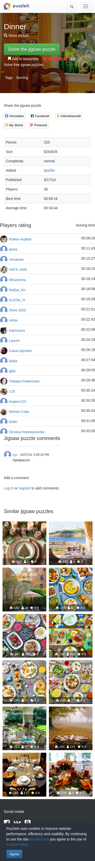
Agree (14, 854)
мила (13, 249)
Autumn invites (70, 713)
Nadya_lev (17, 290)
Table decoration (24, 528)
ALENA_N (17, 300)
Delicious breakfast (24, 621)
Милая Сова (19, 412)
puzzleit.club (39, 839)
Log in (8, 488)
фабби (49, 170)
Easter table (70, 621)
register (24, 488)
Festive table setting (24, 760)
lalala (13, 361)
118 (12, 391)
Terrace (71, 528)
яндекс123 (17, 401)
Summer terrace (24, 713)
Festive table (71, 575)
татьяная (16, 259)
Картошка (17, 330)
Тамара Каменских (24, 381)
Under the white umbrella (24, 577)
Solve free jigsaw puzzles (24, 65)
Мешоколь (17, 280)
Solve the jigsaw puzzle (31, 49)
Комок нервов (20, 239)
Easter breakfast (24, 667)
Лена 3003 (17, 310)
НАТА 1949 (18, 270)
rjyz (15, 454)
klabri (13, 422)
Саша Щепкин (20, 351)
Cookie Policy (17, 844)
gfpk (12, 371)
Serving (22, 78)
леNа (13, 320)
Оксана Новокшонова (26, 432)
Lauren (14, 341)
